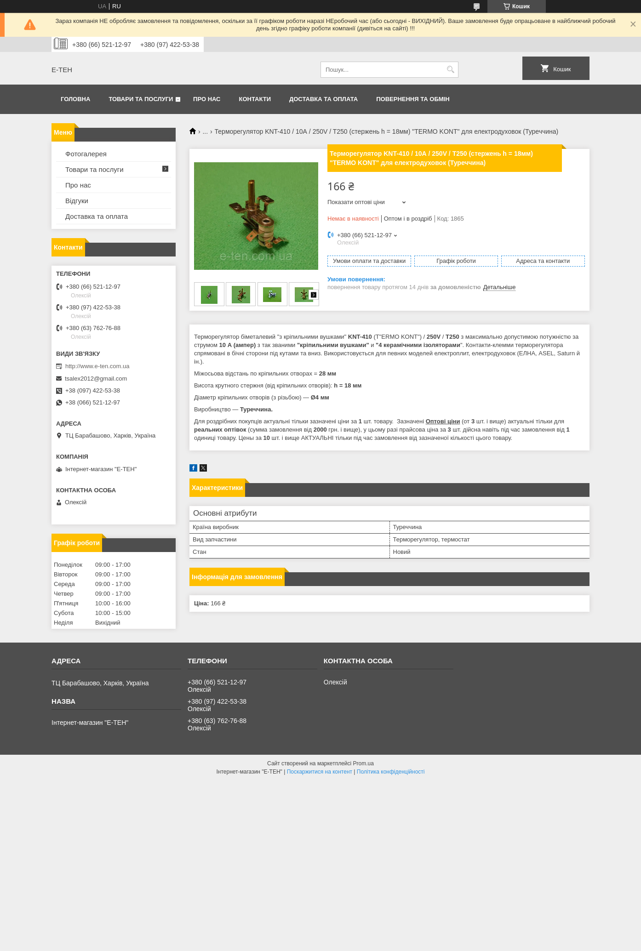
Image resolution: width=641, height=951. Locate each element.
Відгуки (76, 201)
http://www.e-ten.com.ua (97, 366)
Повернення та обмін (412, 99)
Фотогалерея (86, 154)
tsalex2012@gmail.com (96, 378)
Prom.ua (363, 763)
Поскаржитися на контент (319, 772)
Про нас (206, 99)
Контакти (255, 99)
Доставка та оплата (323, 99)
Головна (75, 99)
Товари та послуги (141, 99)
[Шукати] (450, 70)
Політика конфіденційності (391, 772)
